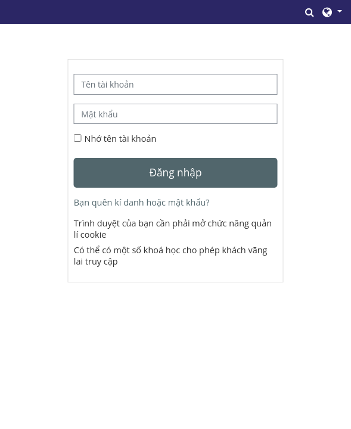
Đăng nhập (175, 172)
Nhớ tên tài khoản (121, 138)
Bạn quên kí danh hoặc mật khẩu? (142, 202)
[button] (309, 12)
